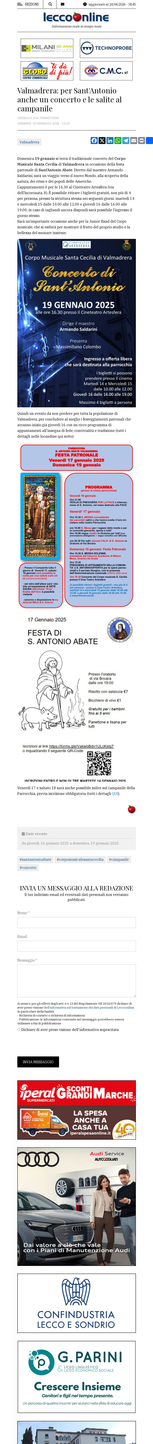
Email (22, 936)
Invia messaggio (38, 1062)
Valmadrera (29, 142)
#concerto (28, 867)
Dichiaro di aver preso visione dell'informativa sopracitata (70, 1029)
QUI (115, 793)
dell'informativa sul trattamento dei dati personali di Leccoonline (89, 1007)
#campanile (119, 859)
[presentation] (50, 1044)
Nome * (23, 913)
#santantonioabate (35, 859)
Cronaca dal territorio (38, 118)
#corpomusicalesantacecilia (80, 859)
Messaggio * (27, 960)
